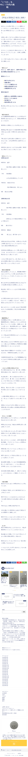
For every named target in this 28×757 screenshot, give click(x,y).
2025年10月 (5, 668)
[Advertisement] (21, 6)
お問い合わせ (5, 707)
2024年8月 (5, 680)
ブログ (3, 14)
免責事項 (19, 753)
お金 (3, 694)
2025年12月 (5, 665)
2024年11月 (5, 676)
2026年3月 (5, 660)
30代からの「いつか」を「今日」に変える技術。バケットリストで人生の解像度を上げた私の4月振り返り (13, 640)
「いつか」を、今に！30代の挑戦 (7, 4)
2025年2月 (5, 674)
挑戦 (3, 699)
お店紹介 (4, 693)
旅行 (3, 701)
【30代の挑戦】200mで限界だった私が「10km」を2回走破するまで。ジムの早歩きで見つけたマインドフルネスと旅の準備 (13, 632)
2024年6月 (5, 684)
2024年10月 (5, 677)
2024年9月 (5, 679)
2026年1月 (5, 663)
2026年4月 (5, 659)
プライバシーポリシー (8, 708)
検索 (3, 609)
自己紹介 (4, 714)
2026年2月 (5, 662)
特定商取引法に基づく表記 (9, 713)
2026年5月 (5, 657)
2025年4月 (5, 671)
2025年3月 (5, 673)
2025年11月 (5, 666)
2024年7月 (5, 682)
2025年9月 (5, 670)
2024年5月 (5, 685)
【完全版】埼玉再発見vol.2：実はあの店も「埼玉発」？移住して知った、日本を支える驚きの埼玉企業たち (13, 621)
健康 (3, 697)
